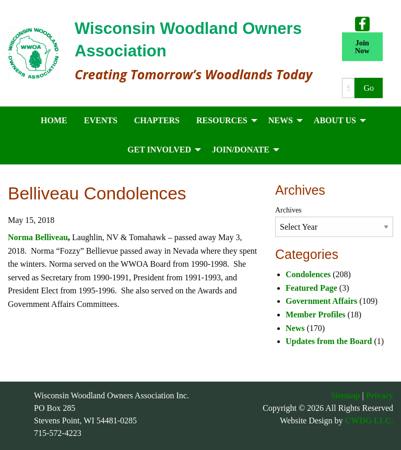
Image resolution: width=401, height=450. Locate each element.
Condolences (308, 274)
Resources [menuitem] (221, 120)
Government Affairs (321, 301)
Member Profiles (315, 314)
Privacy (379, 395)
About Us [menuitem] (335, 120)
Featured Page (311, 287)
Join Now (362, 46)
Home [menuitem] (54, 120)
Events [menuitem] (100, 120)
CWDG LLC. (369, 420)
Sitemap (345, 395)
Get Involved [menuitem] (159, 149)
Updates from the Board (329, 341)
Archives (288, 210)
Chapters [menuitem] (157, 120)
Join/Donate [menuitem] (240, 149)
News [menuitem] (280, 120)
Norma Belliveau (38, 237)
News (295, 328)
